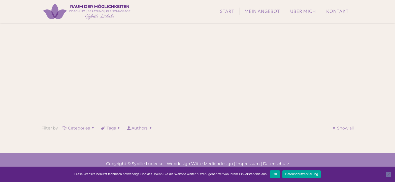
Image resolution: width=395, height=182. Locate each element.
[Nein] (388, 174)
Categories (79, 128)
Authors (139, 128)
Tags (110, 128)
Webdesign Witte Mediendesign (200, 163)
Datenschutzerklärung (301, 174)
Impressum (248, 163)
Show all (342, 128)
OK (275, 174)
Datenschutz (276, 163)
